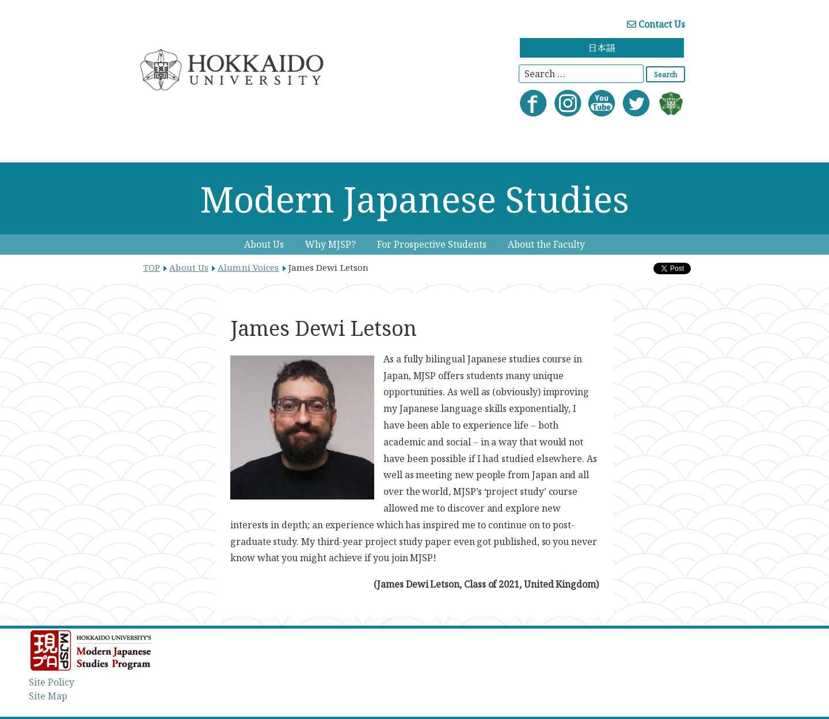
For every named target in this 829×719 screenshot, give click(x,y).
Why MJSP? (330, 244)
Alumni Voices (248, 267)
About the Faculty (546, 244)
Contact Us (656, 24)
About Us (264, 244)
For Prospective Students (431, 244)
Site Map (48, 696)
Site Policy (51, 682)
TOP (151, 267)
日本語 (601, 47)
